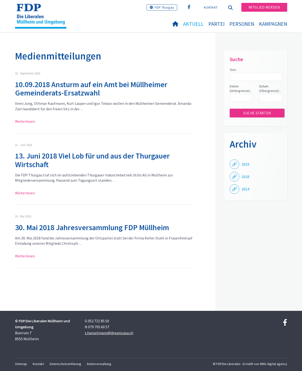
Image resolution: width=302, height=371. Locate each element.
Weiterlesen (25, 121)
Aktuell (193, 24)
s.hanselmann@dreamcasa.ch (109, 332)
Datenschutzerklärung (65, 364)
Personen (241, 24)
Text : (233, 70)
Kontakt (210, 7)
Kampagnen (273, 24)
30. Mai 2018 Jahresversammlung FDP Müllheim (92, 227)
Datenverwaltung (99, 364)
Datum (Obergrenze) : (269, 88)
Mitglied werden (264, 7)
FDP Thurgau (164, 7)
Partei (216, 24)
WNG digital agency (273, 364)
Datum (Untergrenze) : (240, 88)
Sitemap (21, 364)
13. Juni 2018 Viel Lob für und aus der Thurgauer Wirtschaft (92, 160)
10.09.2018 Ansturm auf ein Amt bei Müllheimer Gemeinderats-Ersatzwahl (91, 89)
